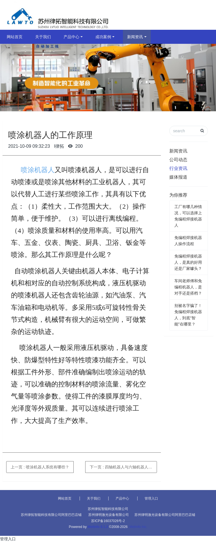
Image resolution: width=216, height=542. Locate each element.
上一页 (40, 467)
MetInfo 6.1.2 (98, 527)
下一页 (123, 467)
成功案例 (103, 37)
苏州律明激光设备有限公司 (108, 515)
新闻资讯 (135, 37)
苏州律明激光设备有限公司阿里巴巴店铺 (164, 515)
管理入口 (151, 498)
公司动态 (178, 159)
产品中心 (71, 37)
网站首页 (14, 37)
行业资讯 (178, 168)
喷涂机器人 (38, 170)
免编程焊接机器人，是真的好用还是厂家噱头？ (188, 262)
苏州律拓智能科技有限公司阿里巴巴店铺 (51, 515)
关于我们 (43, 37)
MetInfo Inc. (138, 527)
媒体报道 (178, 177)
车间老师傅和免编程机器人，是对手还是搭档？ (188, 287)
